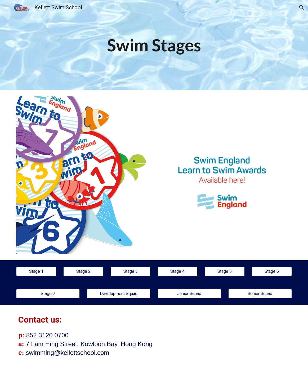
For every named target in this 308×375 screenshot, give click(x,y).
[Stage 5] (224, 271)
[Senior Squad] (260, 293)
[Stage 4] (177, 271)
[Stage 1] (36, 271)
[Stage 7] (47, 293)
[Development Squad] (118, 293)
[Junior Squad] (189, 293)
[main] (154, 45)
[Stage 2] (83, 271)
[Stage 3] (130, 271)
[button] (6, 7)
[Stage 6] (271, 271)
